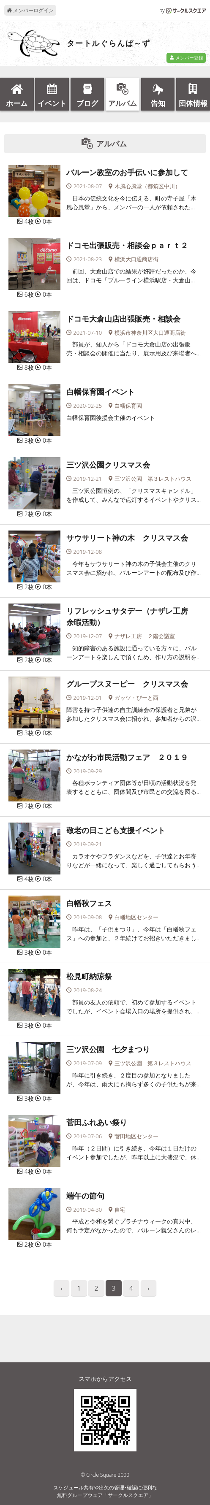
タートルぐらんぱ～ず (108, 43)
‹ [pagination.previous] (62, 1288)
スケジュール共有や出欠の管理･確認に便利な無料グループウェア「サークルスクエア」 (105, 1491)
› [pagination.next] (148, 1288)
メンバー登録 (186, 57)
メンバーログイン (30, 10)
